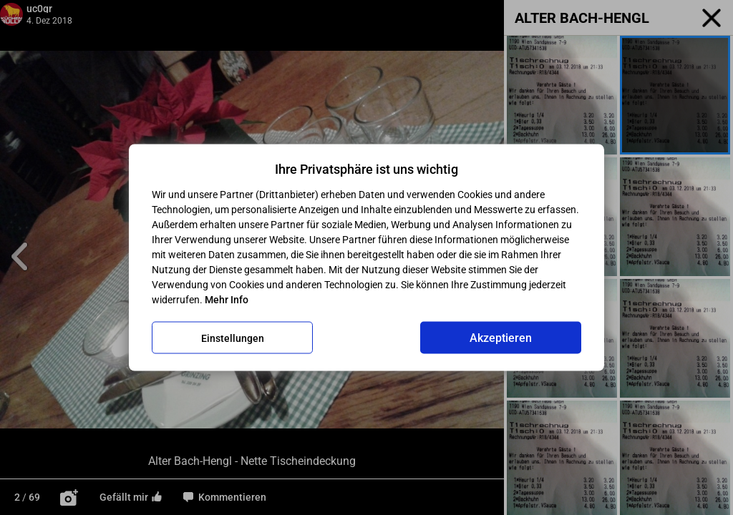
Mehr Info (226, 299)
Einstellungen (232, 337)
